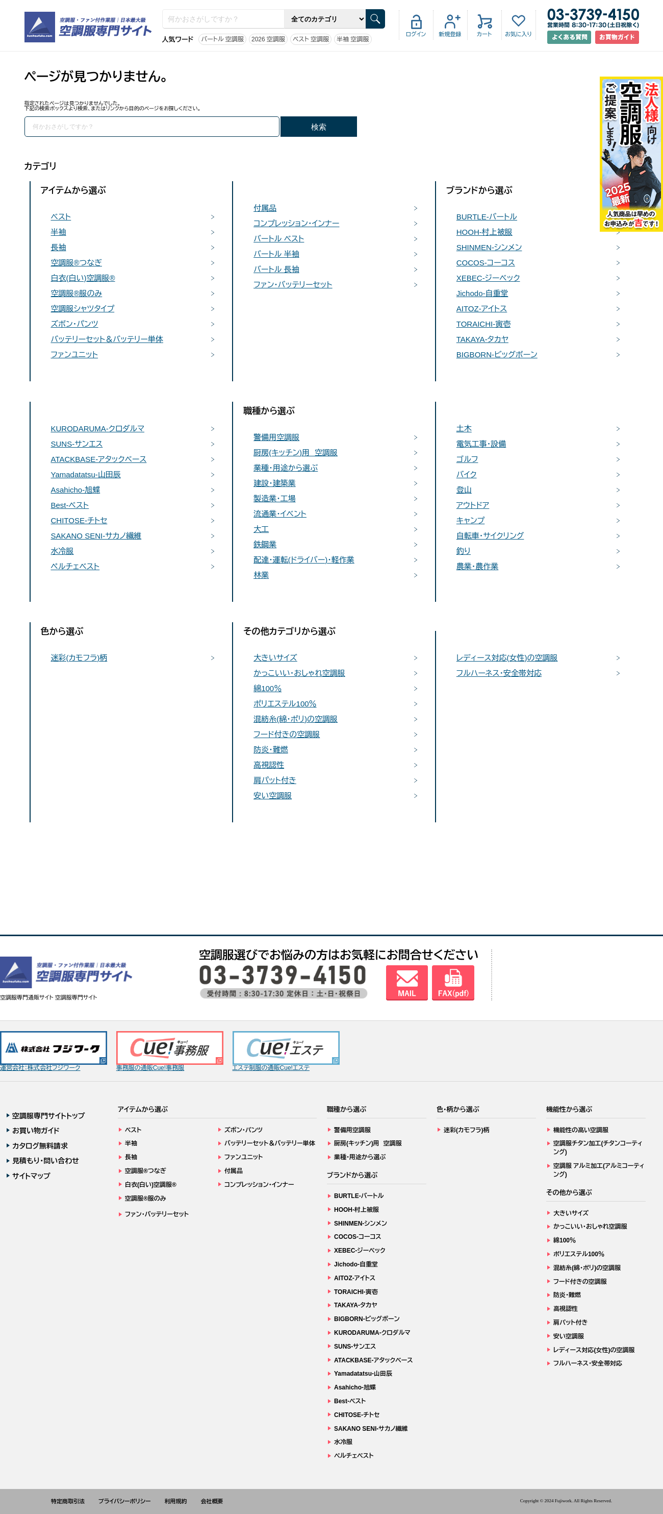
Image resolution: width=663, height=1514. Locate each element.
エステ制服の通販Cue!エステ (286, 1051)
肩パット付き (274, 780)
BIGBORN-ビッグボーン (497, 354)
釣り (463, 551)
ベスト (61, 216)
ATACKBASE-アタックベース (99, 459)
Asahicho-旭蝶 (75, 489)
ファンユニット (74, 354)
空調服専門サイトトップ (48, 1116)
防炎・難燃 (270, 749)
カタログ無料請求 (40, 1146)
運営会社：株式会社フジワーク (53, 1051)
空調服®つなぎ (76, 262)
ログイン (416, 34)
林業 (261, 575)
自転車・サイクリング (490, 535)
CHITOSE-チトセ (79, 520)
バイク (466, 474)
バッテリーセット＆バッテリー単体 (107, 339)
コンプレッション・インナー (296, 223)
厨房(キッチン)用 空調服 (295, 452)
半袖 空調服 (353, 39)
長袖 (58, 247)
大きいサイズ (275, 657)
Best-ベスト (70, 505)
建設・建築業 (274, 483)
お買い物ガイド (36, 1131)
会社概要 (212, 1501)
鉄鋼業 (264, 544)
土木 (464, 428)
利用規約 (176, 1501)
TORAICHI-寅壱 (483, 324)
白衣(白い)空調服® (83, 278)
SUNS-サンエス (77, 443)
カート (484, 34)
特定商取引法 (68, 1501)
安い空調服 (272, 795)
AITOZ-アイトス (481, 308)
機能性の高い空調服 (580, 1130)
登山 (464, 489)
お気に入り (518, 34)
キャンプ (470, 520)
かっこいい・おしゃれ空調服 (299, 673)
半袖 (58, 232)
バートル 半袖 (276, 254)
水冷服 (62, 551)
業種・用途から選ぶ (285, 467)
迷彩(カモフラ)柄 (79, 657)
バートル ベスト (278, 238)
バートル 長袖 (276, 269)
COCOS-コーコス (485, 262)
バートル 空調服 (222, 39)
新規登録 (450, 34)
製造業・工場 (274, 498)
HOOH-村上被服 (484, 232)
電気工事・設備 (481, 443)
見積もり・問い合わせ (45, 1161)
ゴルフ (467, 459)
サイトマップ (31, 1176)
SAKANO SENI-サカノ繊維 (96, 535)
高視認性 (268, 765)
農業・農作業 (477, 566)
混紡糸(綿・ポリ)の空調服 (295, 719)
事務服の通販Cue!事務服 (169, 1051)
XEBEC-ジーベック (488, 278)
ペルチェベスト (75, 566)
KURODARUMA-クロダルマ (98, 428)
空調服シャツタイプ (83, 308)
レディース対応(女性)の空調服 (507, 657)
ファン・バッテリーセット (293, 284)
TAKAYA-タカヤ (482, 339)
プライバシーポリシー (124, 1501)
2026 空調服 (268, 39)
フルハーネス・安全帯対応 (499, 673)
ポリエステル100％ (284, 703)
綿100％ (267, 688)
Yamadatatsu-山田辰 (86, 474)
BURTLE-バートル (486, 216)
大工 (261, 529)
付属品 (264, 208)
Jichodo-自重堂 (482, 293)
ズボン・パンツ (74, 324)
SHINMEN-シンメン (489, 247)
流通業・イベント (280, 513)
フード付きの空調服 (286, 734)
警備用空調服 (276, 437)
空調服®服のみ (77, 293)
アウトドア (473, 505)
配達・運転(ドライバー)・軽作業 (303, 559)
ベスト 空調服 (311, 39)
